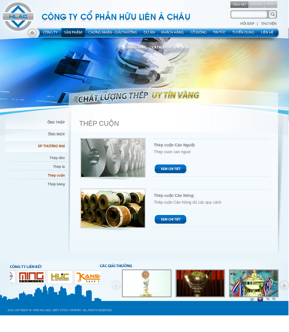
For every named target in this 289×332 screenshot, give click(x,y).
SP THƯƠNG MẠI (51, 146)
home (32, 34)
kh (173, 34)
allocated (113, 34)
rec (244, 34)
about (48, 34)
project (149, 34)
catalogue (170, 47)
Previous (116, 285)
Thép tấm (57, 158)
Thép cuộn (56, 175)
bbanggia (134, 47)
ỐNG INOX (56, 134)
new (220, 34)
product (73, 34)
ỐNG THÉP (56, 122)
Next (284, 285)
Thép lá (59, 167)
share (199, 34)
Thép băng (56, 184)
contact (269, 34)
